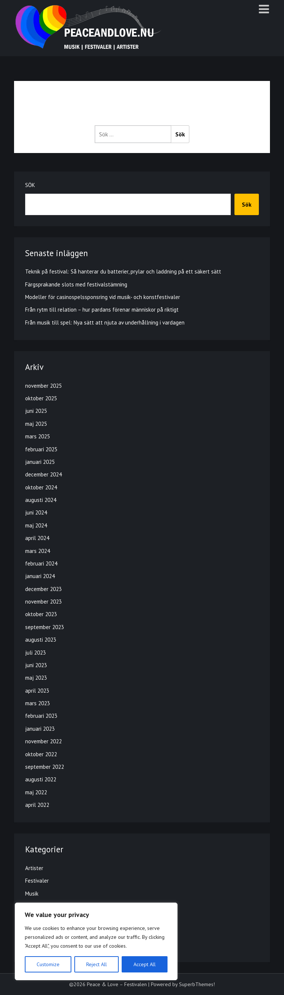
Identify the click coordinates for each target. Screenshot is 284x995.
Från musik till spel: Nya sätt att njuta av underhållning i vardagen (105, 322)
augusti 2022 (40, 779)
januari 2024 (40, 576)
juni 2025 (36, 410)
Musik (31, 893)
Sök (30, 185)
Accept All (144, 964)
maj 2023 (36, 677)
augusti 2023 (40, 639)
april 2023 (37, 690)
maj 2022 (36, 792)
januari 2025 (40, 461)
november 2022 (43, 741)
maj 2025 (36, 423)
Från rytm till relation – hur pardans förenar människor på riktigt (102, 309)
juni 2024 (36, 512)
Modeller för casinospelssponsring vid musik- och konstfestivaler (102, 296)
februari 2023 (41, 715)
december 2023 (43, 588)
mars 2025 (37, 436)
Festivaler (37, 880)
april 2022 (37, 804)
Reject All (96, 964)
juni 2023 (36, 665)
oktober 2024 (41, 487)
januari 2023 (40, 728)
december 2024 (43, 474)
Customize (48, 964)
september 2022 (44, 766)
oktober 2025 (41, 398)
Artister (34, 868)
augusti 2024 (40, 499)
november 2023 (43, 601)
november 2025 (43, 385)
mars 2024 (37, 550)
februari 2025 (41, 449)
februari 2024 (41, 563)
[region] (96, 941)
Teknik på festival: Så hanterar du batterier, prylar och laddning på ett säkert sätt (123, 271)
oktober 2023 (41, 614)
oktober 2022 (41, 754)
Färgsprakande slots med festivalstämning (76, 284)
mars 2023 (37, 703)
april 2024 (37, 537)
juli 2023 (35, 652)
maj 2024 (36, 525)
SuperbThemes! (197, 984)
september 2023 (44, 627)
